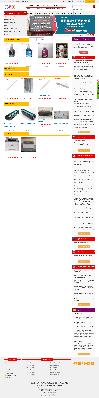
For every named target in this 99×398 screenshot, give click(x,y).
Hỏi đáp (79, 310)
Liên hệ (70, 13)
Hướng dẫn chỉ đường (11, 375)
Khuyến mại (81, 137)
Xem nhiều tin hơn (84, 132)
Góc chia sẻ (81, 57)
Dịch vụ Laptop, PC (79, 13)
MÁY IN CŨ (7, 34)
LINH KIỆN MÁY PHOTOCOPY (12, 31)
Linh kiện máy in (53, 369)
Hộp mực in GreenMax (55, 372)
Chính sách (9, 366)
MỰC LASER (40, 39)
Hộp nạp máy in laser (30, 365)
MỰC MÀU (33, 39)
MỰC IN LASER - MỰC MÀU (11, 17)
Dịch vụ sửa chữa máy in (85, 155)
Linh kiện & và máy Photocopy (57, 362)
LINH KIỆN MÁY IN (9, 20)
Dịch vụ (50, 13)
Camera (57, 13)
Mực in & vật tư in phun (30, 369)
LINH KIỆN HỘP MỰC (10, 22)
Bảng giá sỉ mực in (41, 13)
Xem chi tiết (83, 52)
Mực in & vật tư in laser (30, 362)
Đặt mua (11, 66)
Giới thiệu (30, 13)
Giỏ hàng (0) (91, 1)
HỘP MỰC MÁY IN (9, 25)
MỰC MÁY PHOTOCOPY (10, 28)
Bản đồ (64, 13)
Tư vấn (8, 371)
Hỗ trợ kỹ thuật (10, 373)
